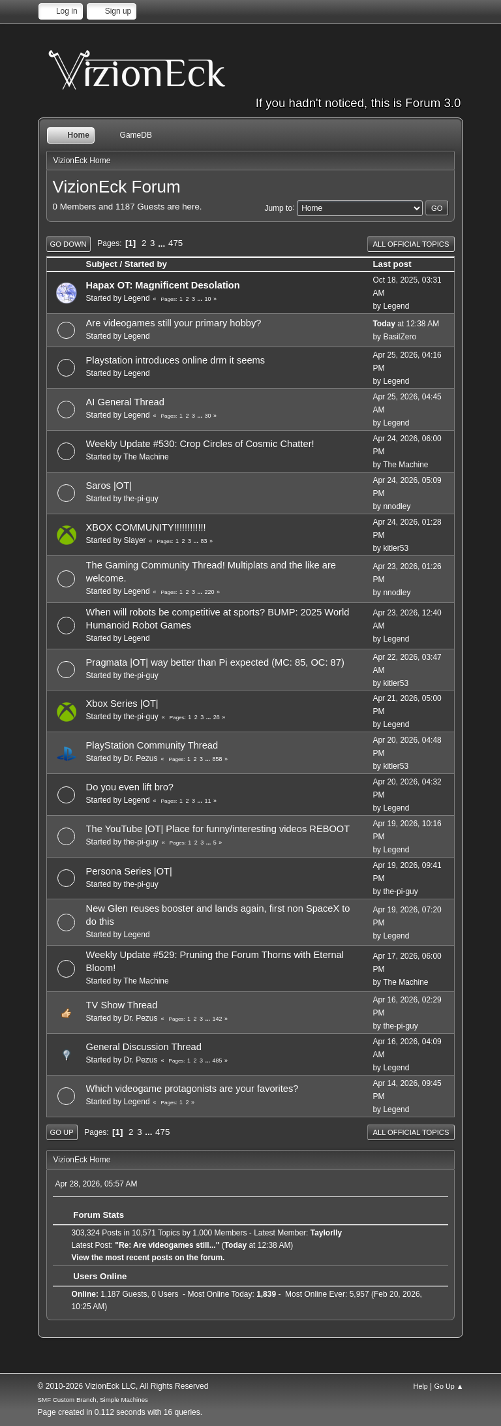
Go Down (68, 244)
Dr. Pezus (141, 758)
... (163, 243)
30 (207, 415)
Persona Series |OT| (129, 871)
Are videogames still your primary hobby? (174, 323)
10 (207, 299)
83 (203, 541)
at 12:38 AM (405, 323)
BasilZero (399, 336)
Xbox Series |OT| (122, 703)
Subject (101, 264)
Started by (146, 264)
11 (207, 801)
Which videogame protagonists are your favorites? (192, 1088)
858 (217, 759)
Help (421, 1386)
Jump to (278, 207)
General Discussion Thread (144, 1047)
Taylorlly (326, 1232)
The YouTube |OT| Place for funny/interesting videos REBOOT (218, 829)
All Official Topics (411, 244)
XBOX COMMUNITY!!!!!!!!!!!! (146, 527)
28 (216, 717)
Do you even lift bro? (130, 787)
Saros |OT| (109, 485)
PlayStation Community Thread (152, 745)
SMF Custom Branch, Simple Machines (93, 1399)
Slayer (135, 540)
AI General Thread (125, 402)
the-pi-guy (141, 498)
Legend (137, 298)
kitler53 (395, 548)
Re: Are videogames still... (167, 1245)
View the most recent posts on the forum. (148, 1257)
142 (217, 1018)
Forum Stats (92, 1215)
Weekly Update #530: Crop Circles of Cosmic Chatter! (200, 444)
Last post (397, 264)
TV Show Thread (122, 1005)
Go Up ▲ (449, 1386)
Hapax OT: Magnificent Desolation (163, 285)
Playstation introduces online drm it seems (176, 360)
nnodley (396, 506)
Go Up (62, 1132)
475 (175, 243)
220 (209, 592)
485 (217, 1060)
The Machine (145, 456)
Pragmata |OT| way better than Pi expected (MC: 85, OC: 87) (215, 662)
